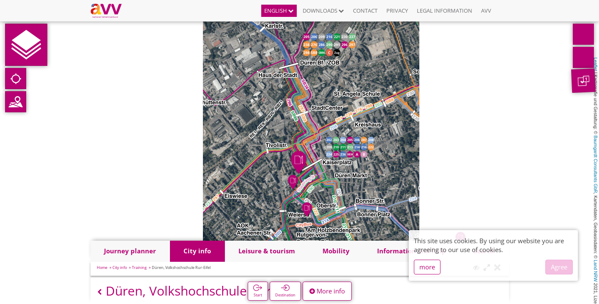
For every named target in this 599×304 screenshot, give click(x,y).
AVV (486, 10)
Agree (559, 267)
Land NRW (595, 271)
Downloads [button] (323, 10)
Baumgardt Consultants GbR (595, 164)
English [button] (279, 10)
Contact (365, 10)
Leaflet (595, 64)
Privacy (397, 10)
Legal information (444, 10)
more (427, 267)
